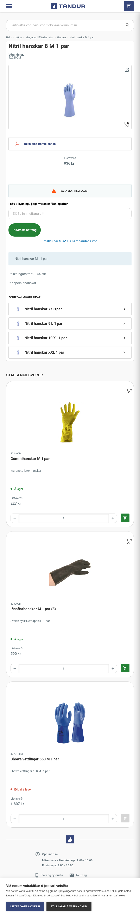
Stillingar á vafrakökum (69, 906)
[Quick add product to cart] (125, 518)
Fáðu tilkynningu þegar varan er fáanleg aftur (38, 203)
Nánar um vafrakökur (113, 895)
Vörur (19, 37)
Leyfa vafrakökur (25, 906)
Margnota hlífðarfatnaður (39, 37)
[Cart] (129, 6)
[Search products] (70, 25)
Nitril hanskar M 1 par (82, 37)
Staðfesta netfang (25, 230)
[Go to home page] (68, 6)
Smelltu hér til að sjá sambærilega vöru (70, 241)
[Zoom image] (70, 97)
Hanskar (61, 37)
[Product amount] (64, 518)
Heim (9, 37)
